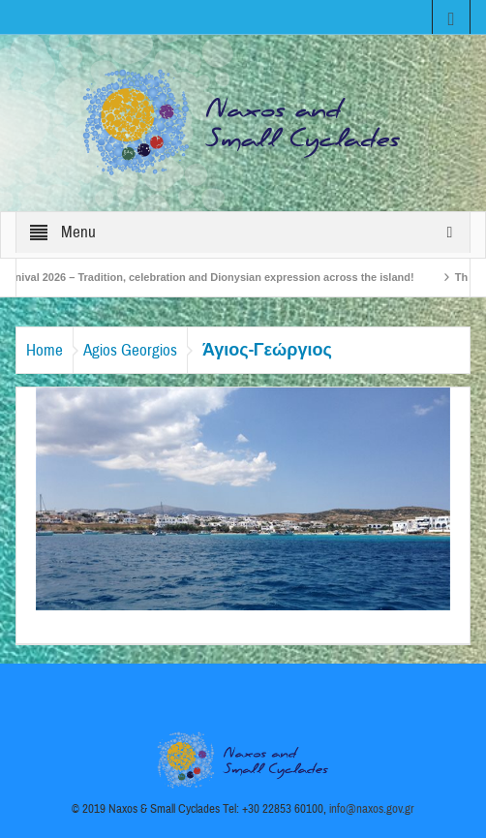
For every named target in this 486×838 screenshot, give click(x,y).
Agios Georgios (130, 350)
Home (44, 350)
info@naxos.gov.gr (371, 809)
